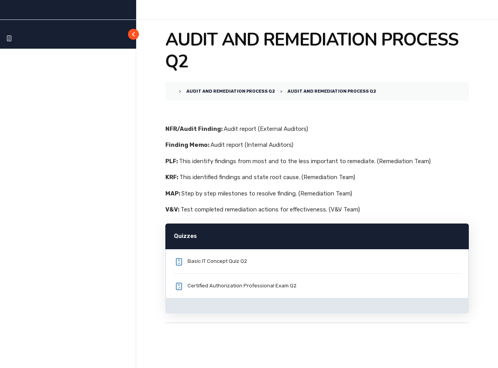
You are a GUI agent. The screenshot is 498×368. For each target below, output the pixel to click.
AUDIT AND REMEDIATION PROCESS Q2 (230, 91)
